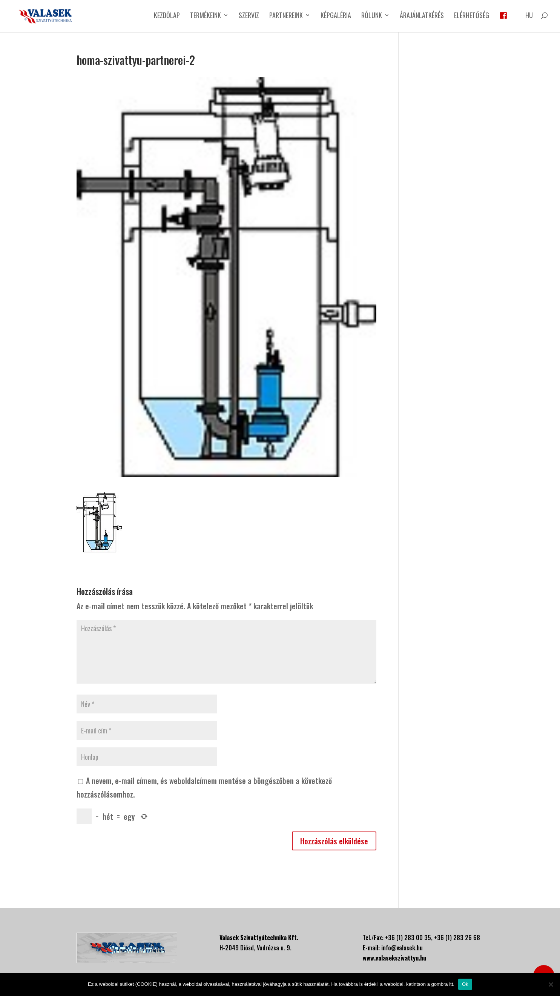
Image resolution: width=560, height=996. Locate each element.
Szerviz (249, 16)
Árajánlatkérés (422, 16)
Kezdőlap (167, 16)
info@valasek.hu (402, 947)
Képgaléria (336, 16)
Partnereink (286, 16)
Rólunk (371, 16)
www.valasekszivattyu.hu (394, 957)
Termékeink (205, 16)
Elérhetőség (471, 16)
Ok (465, 984)
